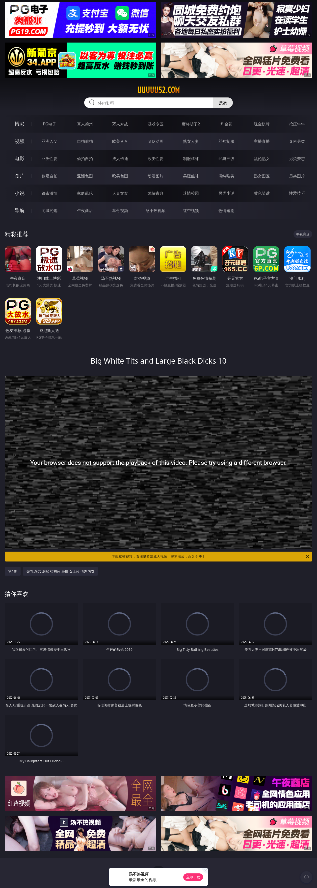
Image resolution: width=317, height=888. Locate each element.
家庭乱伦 (85, 193)
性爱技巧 (297, 193)
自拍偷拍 (85, 141)
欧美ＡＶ (120, 141)
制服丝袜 (191, 158)
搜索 (223, 102)
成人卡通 (120, 158)
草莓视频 (120, 210)
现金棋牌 (262, 124)
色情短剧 (226, 210)
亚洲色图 (85, 176)
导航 (20, 210)
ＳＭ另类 (297, 141)
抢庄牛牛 (297, 124)
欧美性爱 (155, 158)
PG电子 (49, 124)
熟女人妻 (191, 141)
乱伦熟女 (262, 158)
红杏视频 (191, 210)
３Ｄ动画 (155, 141)
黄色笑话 (262, 193)
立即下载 (193, 877)
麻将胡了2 (191, 124)
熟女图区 (262, 176)
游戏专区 (155, 124)
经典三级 (226, 158)
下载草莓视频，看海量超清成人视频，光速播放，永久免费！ (211, 557)
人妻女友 (120, 193)
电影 (20, 158)
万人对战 (120, 124)
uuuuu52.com (158, 90)
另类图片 (297, 176)
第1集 (12, 571)
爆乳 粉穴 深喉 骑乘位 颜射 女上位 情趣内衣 (60, 571)
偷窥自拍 (49, 176)
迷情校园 (191, 193)
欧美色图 (120, 176)
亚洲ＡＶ (49, 141)
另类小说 (226, 193)
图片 (20, 175)
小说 (20, 193)
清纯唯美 (226, 176)
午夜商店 (85, 210)
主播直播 (262, 141)
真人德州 (85, 124)
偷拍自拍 (85, 158)
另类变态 (297, 158)
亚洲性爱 (49, 158)
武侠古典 (155, 193)
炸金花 (226, 124)
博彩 (20, 123)
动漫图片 (155, 176)
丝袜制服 (226, 141)
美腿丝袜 (191, 176)
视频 (20, 141)
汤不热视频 (155, 210)
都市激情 (49, 193)
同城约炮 (49, 210)
